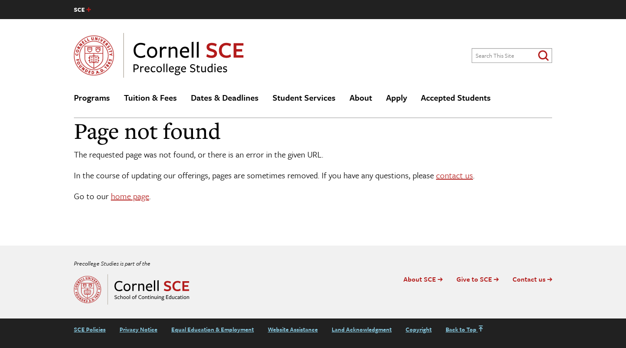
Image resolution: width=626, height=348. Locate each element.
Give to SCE (474, 279)
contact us (454, 175)
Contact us (529, 279)
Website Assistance (293, 329)
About (361, 97)
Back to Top (465, 329)
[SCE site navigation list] (82, 9)
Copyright (419, 329)
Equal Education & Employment (212, 329)
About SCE (419, 279)
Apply (396, 97)
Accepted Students (456, 97)
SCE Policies (90, 329)
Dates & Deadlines (225, 97)
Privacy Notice (138, 329)
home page (130, 196)
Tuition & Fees (150, 97)
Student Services (304, 97)
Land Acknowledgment (362, 329)
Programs (92, 97)
